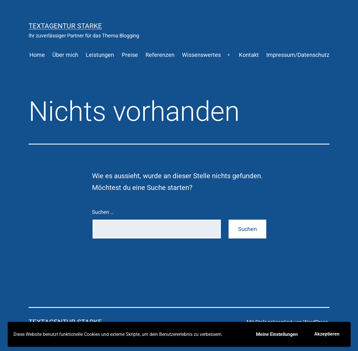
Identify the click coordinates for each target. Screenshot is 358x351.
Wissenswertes (201, 54)
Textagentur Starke (65, 26)
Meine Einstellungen (277, 334)
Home (37, 54)
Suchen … (103, 212)
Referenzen (160, 54)
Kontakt (249, 54)
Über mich (65, 54)
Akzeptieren (326, 334)
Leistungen (100, 54)
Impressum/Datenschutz (297, 54)
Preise (130, 54)
